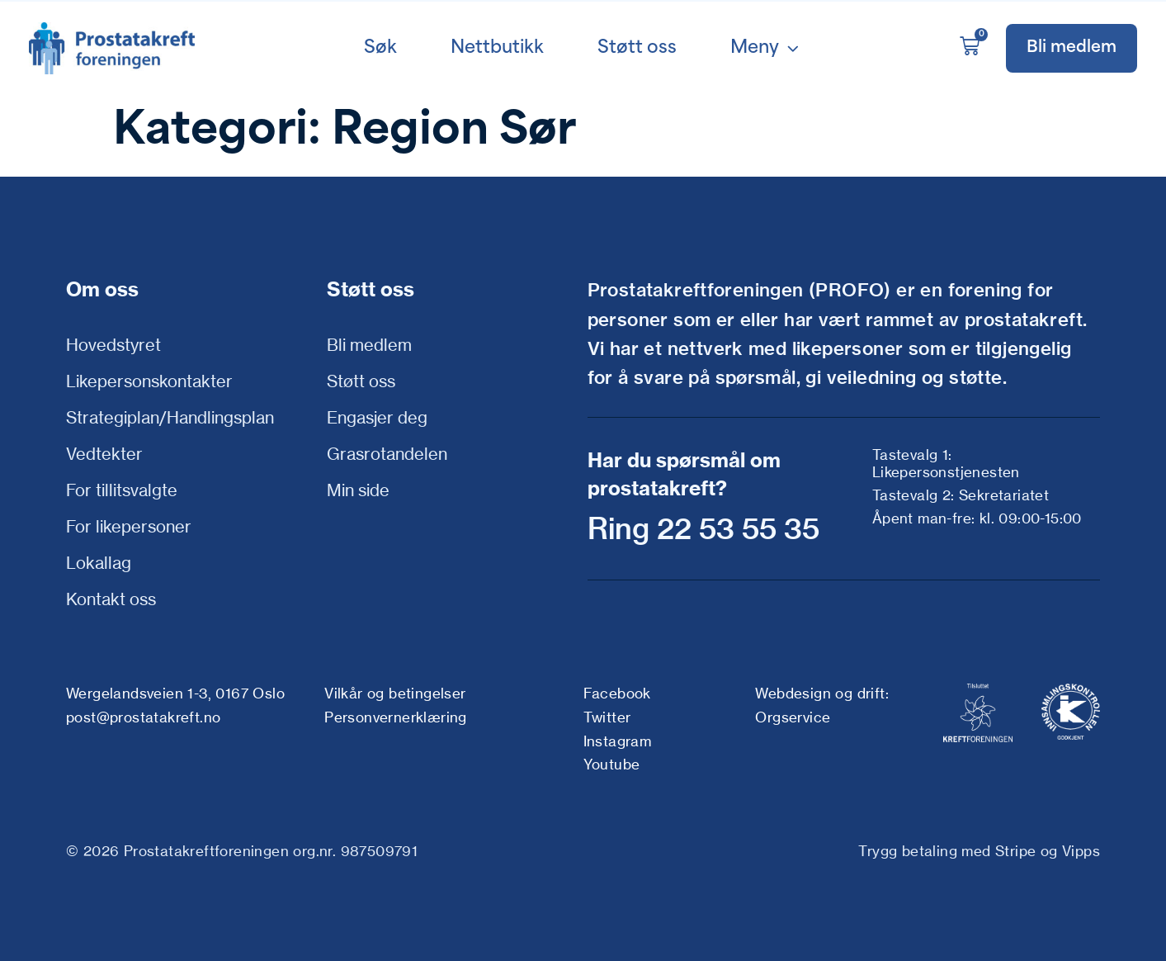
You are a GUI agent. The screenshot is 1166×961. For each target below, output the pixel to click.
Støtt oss (361, 381)
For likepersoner (128, 526)
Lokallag (98, 562)
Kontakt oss (111, 599)
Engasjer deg (377, 417)
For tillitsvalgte (121, 490)
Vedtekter (104, 453)
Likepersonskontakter (149, 381)
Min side (358, 490)
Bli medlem (369, 344)
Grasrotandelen (387, 453)
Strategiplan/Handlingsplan (170, 417)
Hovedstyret (113, 344)
